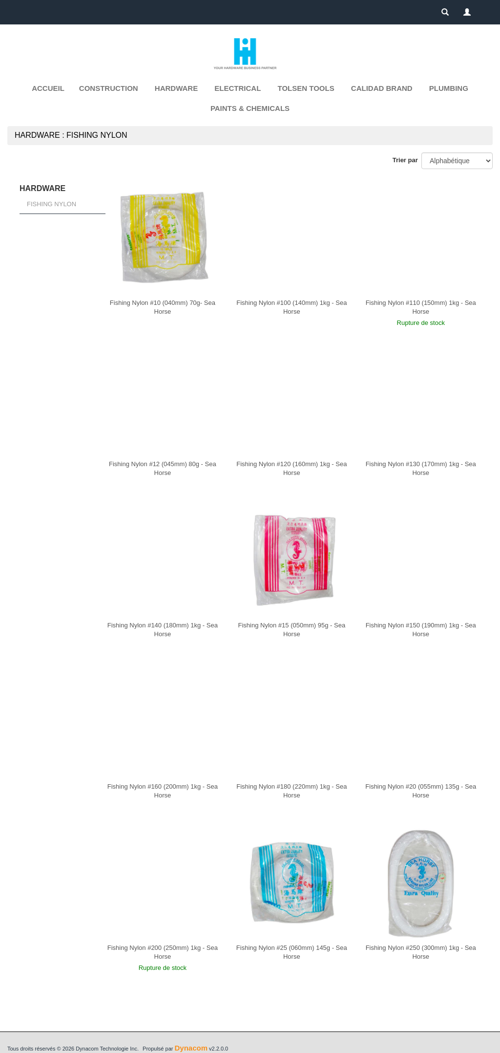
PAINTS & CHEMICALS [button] (250, 108)
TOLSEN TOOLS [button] (306, 88)
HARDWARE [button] (176, 88)
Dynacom (191, 1048)
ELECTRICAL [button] (237, 88)
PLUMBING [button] (448, 88)
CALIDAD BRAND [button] (382, 88)
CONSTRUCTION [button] (108, 88)
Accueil (48, 88)
